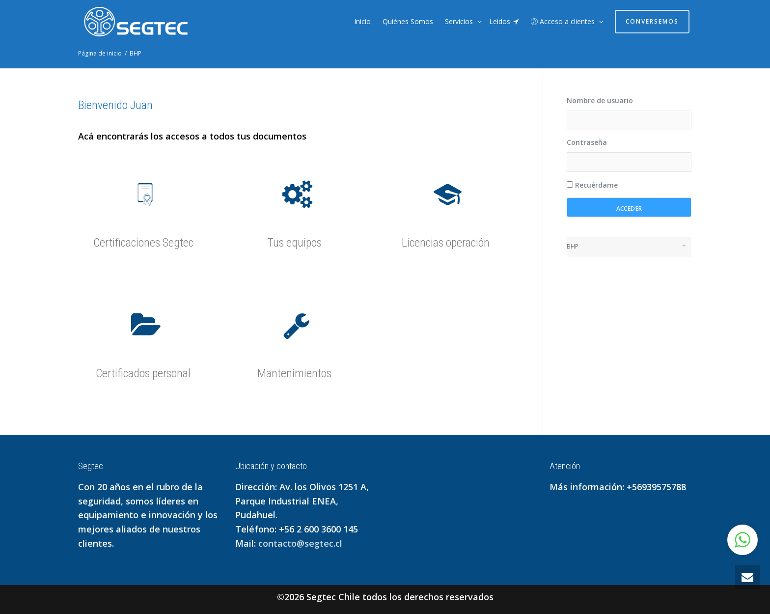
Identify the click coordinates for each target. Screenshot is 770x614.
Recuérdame (592, 185)
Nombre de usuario (600, 100)
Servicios (460, 21)
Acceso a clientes (564, 21)
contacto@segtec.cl (300, 543)
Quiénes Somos (408, 21)
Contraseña (587, 142)
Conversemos (652, 21)
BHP (572, 246)
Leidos (504, 21)
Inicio (362, 21)
